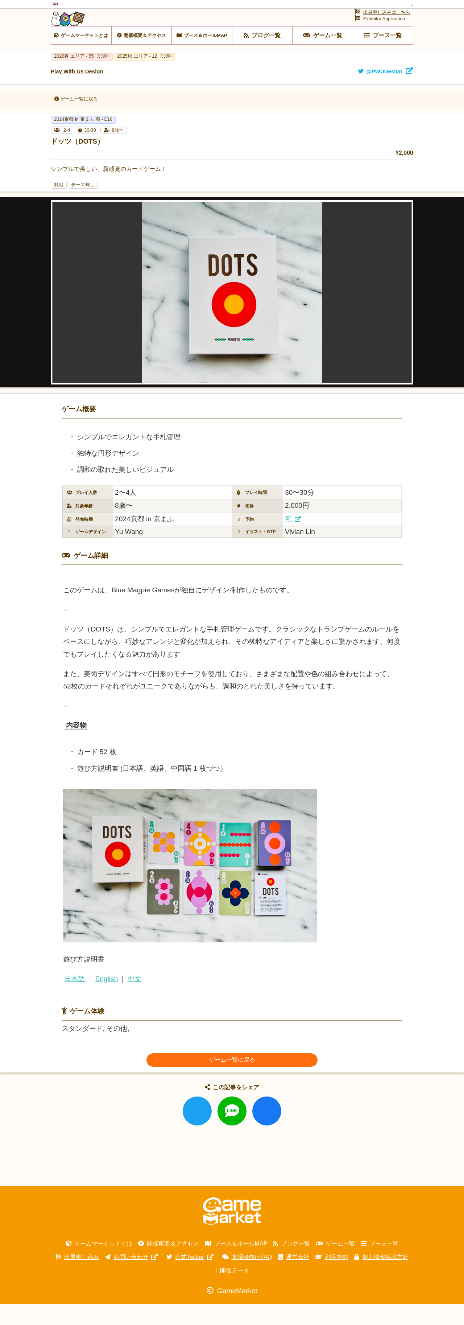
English (106, 1000)
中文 (134, 1000)
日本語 (75, 1000)
